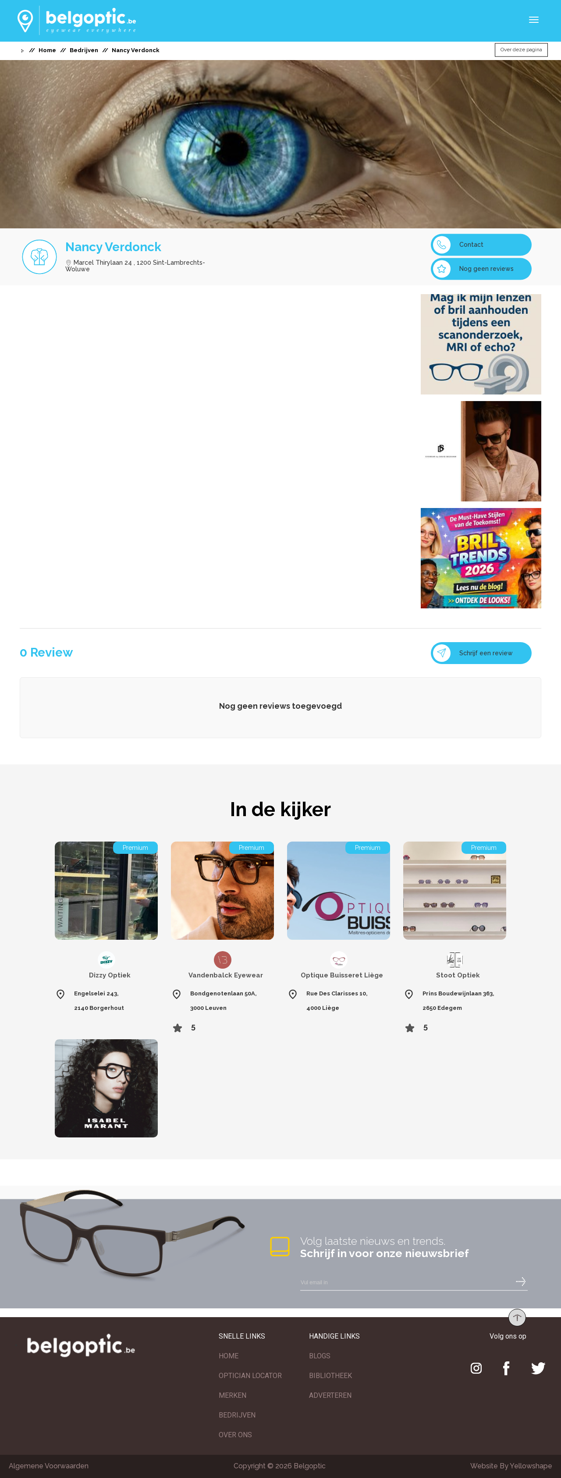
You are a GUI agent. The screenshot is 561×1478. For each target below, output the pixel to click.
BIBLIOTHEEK (330, 1375)
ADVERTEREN (330, 1395)
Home (47, 50)
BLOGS (319, 1356)
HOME (228, 1356)
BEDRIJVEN (237, 1415)
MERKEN (232, 1395)
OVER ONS (235, 1435)
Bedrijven (84, 50)
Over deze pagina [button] (521, 50)
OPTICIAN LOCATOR (250, 1375)
